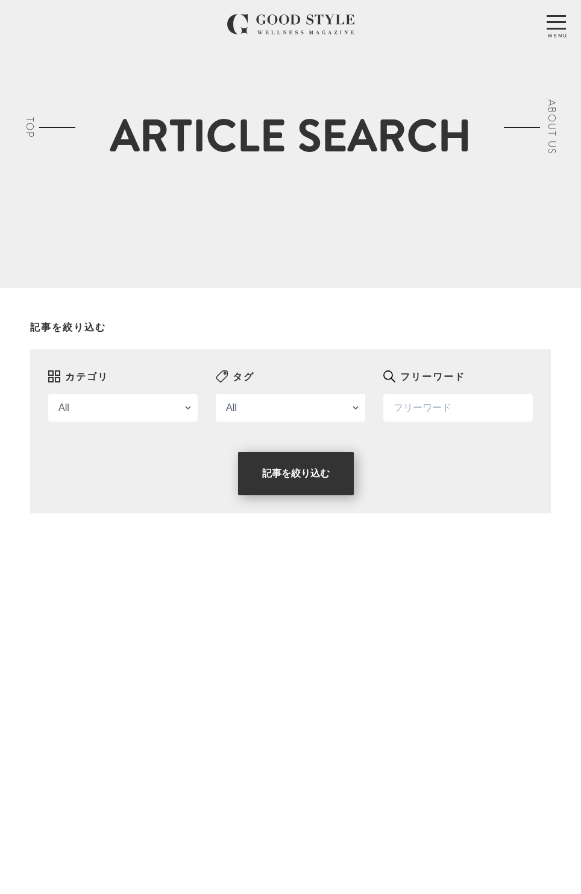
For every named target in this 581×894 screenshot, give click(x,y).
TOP (30, 127)
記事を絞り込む (296, 473)
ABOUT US (552, 127)
